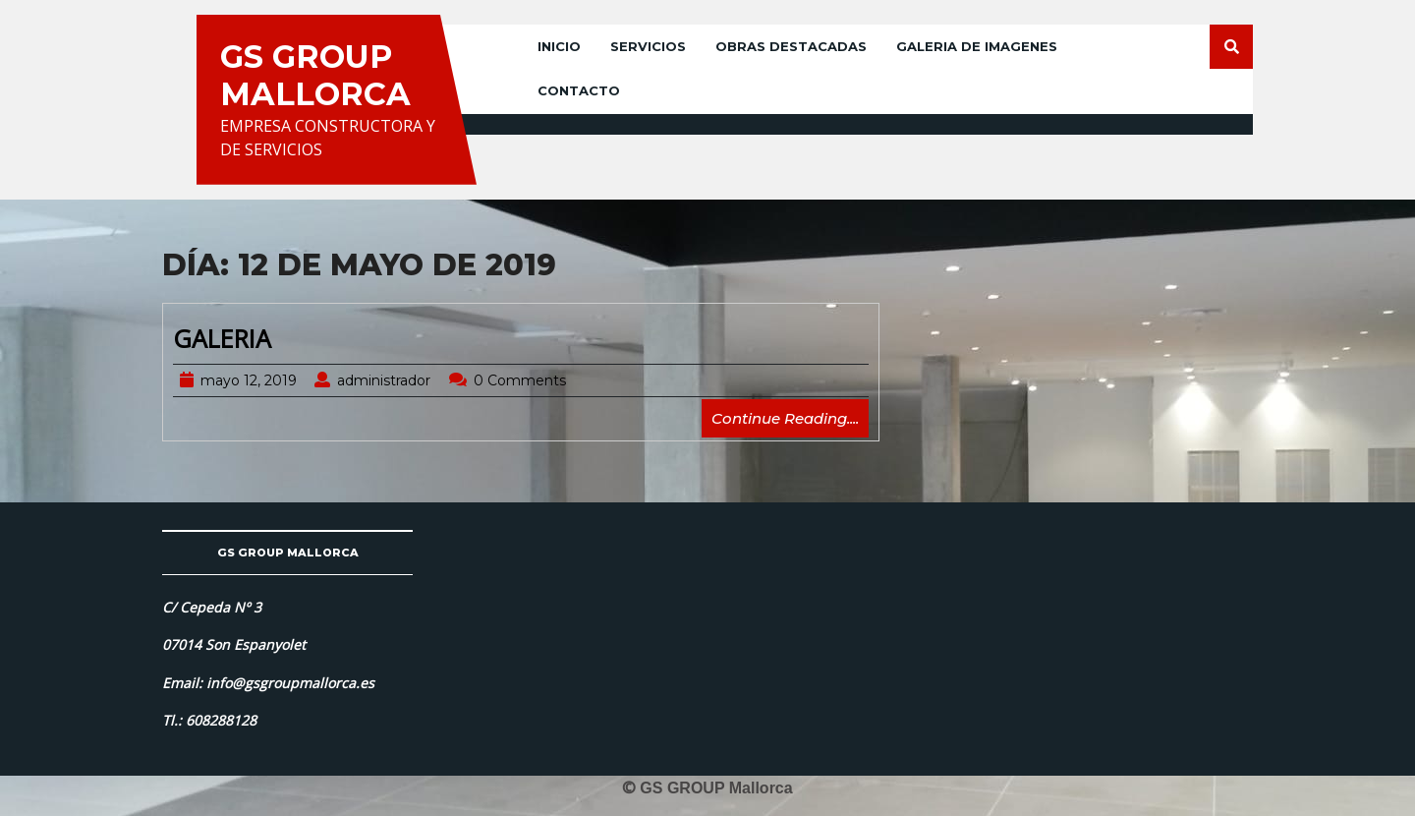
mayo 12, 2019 (248, 380)
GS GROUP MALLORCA (315, 75)
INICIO (559, 46)
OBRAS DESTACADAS (791, 46)
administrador (383, 380)
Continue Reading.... (790, 421)
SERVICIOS (648, 46)
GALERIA (222, 338)
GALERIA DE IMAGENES (976, 46)
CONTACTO (579, 90)
